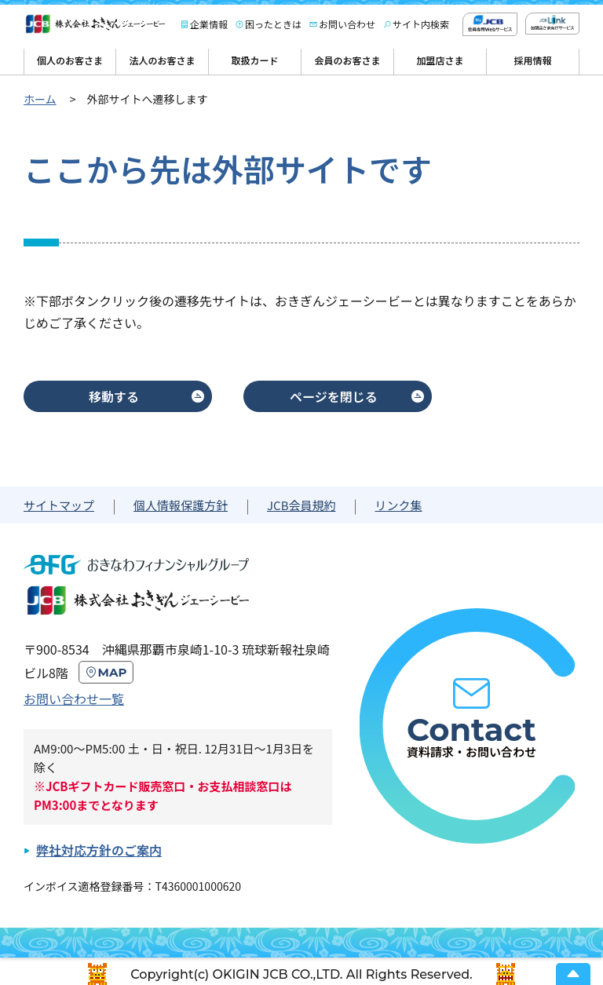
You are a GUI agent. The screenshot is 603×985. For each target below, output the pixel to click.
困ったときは (273, 24)
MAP (112, 672)
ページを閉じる (334, 396)
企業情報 (209, 24)
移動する (114, 396)
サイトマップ (59, 505)
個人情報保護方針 (180, 505)
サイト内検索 (421, 24)
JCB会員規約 (301, 505)
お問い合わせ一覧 (74, 698)
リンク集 (398, 505)
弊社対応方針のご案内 (99, 850)
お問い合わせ (347, 24)
